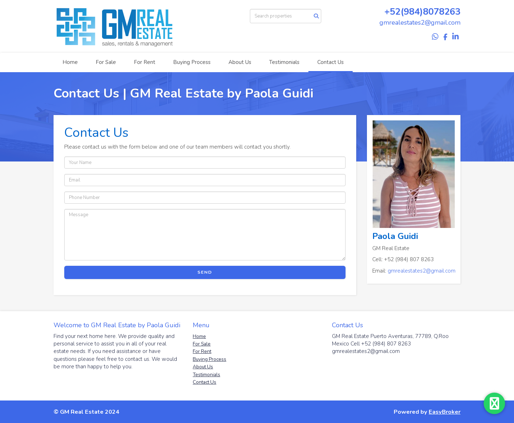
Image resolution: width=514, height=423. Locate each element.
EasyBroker (444, 412)
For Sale (106, 62)
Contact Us (330, 62)
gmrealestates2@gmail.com (421, 270)
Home (70, 62)
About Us (239, 62)
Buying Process (192, 62)
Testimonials (284, 62)
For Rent (144, 62)
